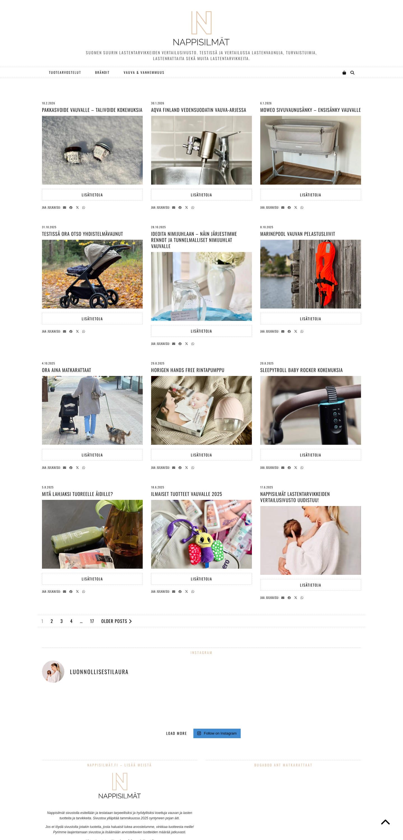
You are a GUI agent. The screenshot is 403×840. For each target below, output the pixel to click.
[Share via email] (65, 207)
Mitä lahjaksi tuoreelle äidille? (77, 493)
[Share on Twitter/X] (78, 207)
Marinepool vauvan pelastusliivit (297, 233)
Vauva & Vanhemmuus (144, 72)
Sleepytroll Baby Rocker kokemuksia (301, 369)
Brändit (102, 72)
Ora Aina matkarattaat (66, 369)
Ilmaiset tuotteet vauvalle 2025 (186, 493)
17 (92, 620)
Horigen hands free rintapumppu (187, 369)
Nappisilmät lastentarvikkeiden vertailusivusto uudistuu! (295, 496)
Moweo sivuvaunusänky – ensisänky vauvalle (310, 109)
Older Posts (116, 620)
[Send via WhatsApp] (84, 207)
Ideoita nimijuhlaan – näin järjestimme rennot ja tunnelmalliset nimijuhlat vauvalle (194, 240)
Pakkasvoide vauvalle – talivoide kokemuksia (92, 109)
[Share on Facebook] (71, 207)
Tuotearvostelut (65, 72)
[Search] (352, 72)
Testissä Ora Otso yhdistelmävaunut (82, 233)
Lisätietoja (92, 194)
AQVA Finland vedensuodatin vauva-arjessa (198, 109)
